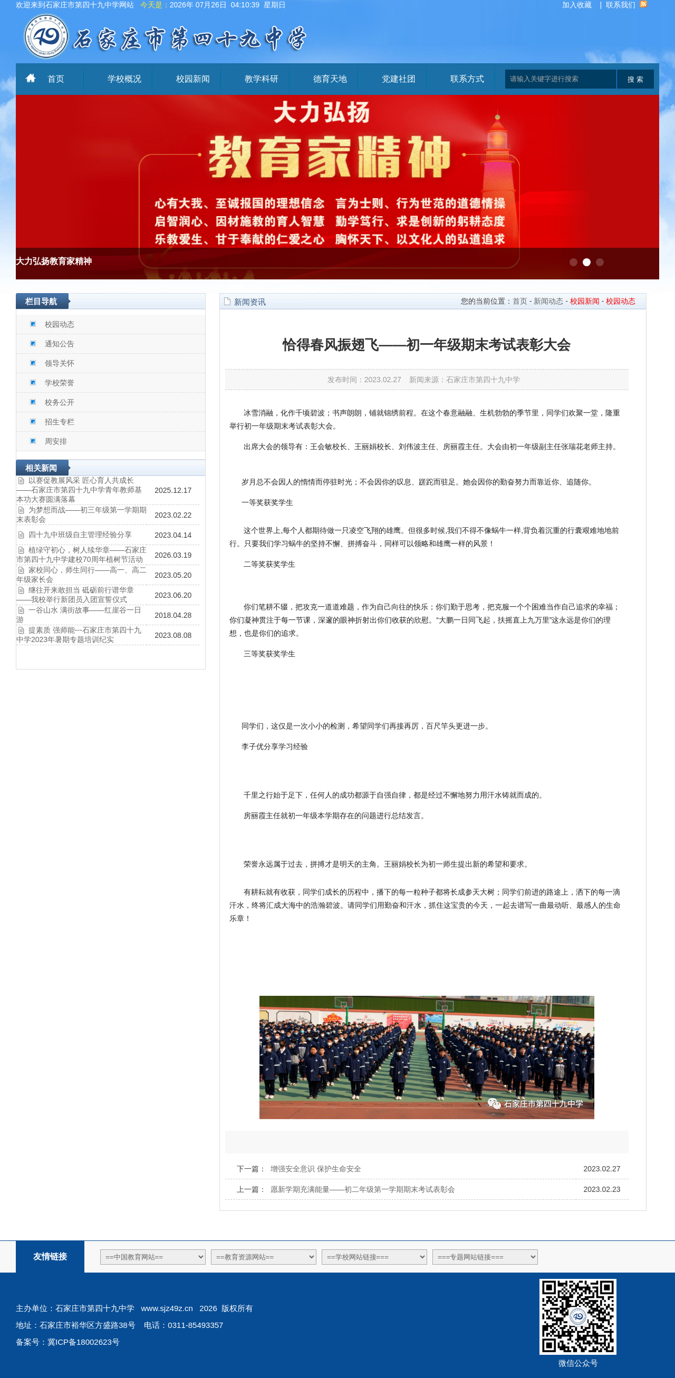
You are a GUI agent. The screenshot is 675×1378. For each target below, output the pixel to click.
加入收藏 (577, 5)
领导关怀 (59, 363)
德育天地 (330, 78)
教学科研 (261, 78)
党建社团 (399, 78)
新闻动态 (548, 301)
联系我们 (620, 5)
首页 (55, 78)
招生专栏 (59, 422)
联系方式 (467, 78)
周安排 (56, 441)
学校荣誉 (59, 383)
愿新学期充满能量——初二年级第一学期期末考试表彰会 (363, 1189)
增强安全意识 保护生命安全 (316, 1168)
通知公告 (59, 343)
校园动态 (59, 324)
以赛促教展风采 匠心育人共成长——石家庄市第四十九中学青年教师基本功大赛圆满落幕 (79, 489)
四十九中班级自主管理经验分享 (80, 534)
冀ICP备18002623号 (83, 1341)
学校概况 (124, 78)
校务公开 (59, 402)
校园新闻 (193, 78)
